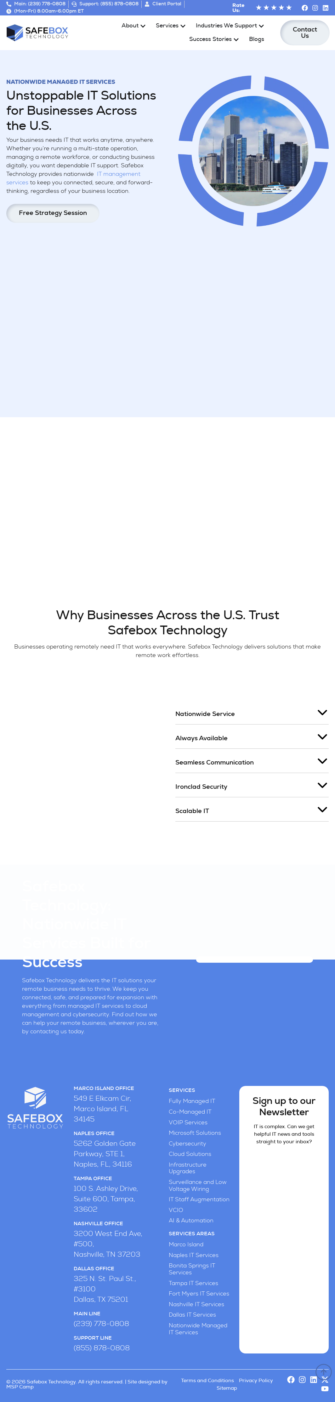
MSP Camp (20, 1386)
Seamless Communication (214, 762)
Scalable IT (192, 811)
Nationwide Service (205, 714)
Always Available (201, 738)
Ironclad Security (201, 787)
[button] (252, 712)
